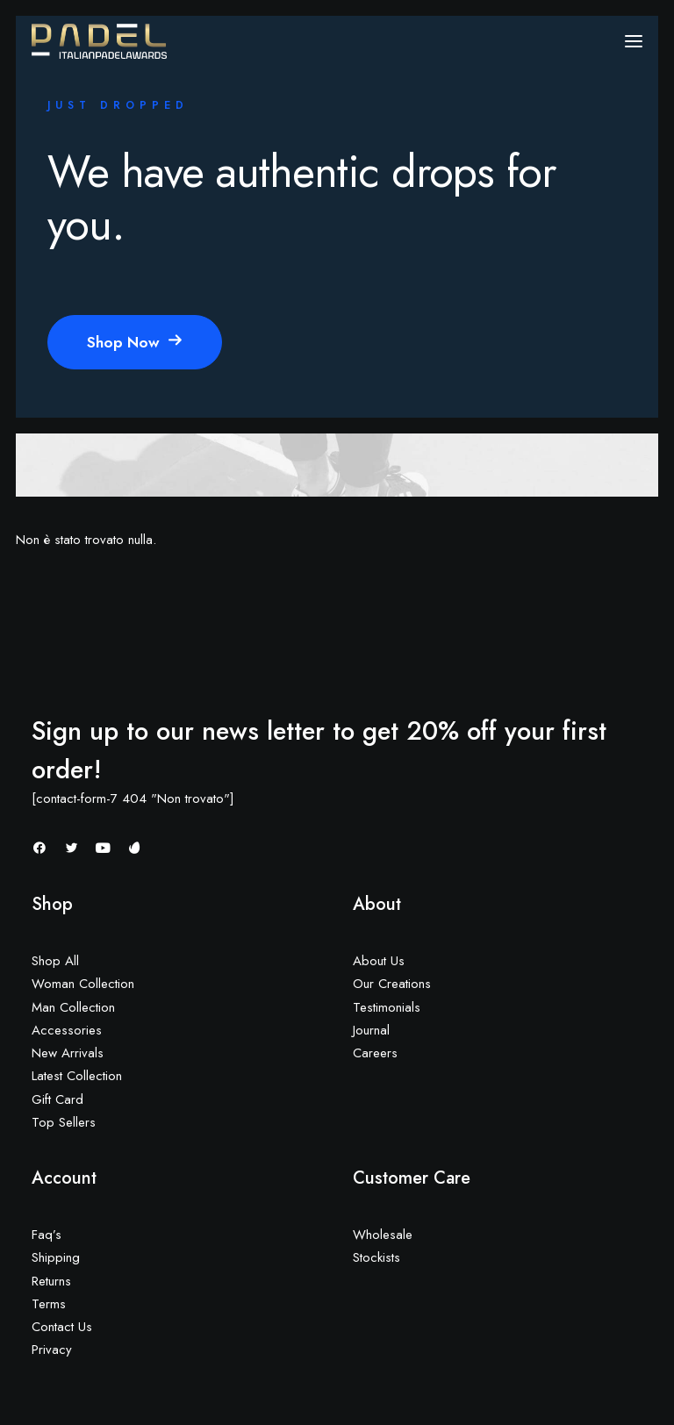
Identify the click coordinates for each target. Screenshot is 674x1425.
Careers (375, 1053)
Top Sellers (64, 1122)
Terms (49, 1304)
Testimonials (386, 1007)
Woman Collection (83, 983)
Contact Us (62, 1326)
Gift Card (57, 1099)
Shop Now (135, 342)
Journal (371, 1030)
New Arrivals (68, 1053)
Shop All (55, 960)
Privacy (52, 1349)
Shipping (56, 1257)
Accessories (67, 1030)
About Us (379, 960)
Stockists (376, 1257)
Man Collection (73, 1007)
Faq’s (46, 1234)
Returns (51, 1281)
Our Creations (392, 983)
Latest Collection (77, 1075)
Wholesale (382, 1234)
